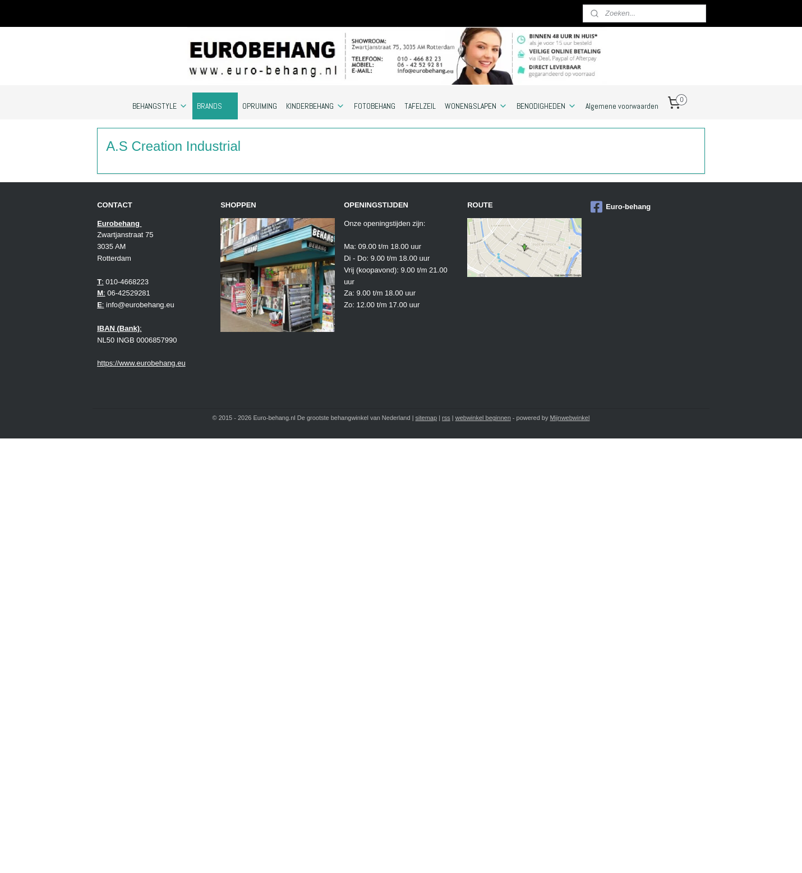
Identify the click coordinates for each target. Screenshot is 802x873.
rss (446, 417)
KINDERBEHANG (315, 106)
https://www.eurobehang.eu (141, 363)
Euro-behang (621, 207)
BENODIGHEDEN (547, 106)
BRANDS (215, 106)
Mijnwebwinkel (570, 417)
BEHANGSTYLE (160, 106)
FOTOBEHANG (374, 106)
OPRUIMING (259, 106)
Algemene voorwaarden (622, 106)
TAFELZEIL (420, 106)
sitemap (426, 417)
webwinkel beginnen (483, 417)
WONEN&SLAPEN (476, 106)
